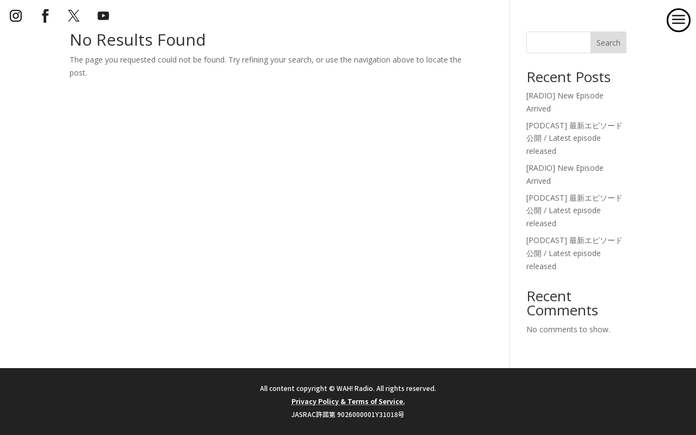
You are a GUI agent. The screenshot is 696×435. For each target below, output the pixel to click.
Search (608, 43)
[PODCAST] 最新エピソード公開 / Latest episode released (574, 138)
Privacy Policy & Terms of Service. (348, 401)
